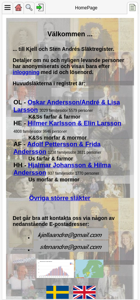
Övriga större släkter (59, 198)
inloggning (26, 72)
